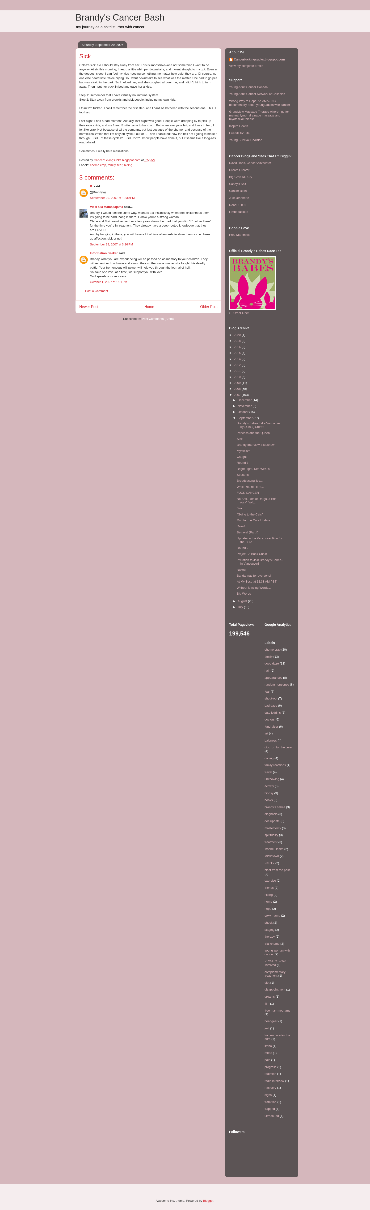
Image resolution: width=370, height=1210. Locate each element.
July (241, 607)
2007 (238, 395)
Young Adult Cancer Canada (248, 87)
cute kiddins (273, 712)
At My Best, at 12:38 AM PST (256, 581)
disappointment (275, 989)
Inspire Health (238, 126)
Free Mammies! (239, 234)
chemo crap (98, 165)
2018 (238, 341)
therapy (270, 936)
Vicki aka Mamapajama (106, 207)
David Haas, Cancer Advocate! (250, 163)
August (243, 601)
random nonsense (277, 684)
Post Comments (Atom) (158, 319)
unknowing (272, 779)
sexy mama (272, 915)
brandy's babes (275, 807)
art (266, 733)
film (267, 1003)
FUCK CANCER (248, 492)
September (245, 418)
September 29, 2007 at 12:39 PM (112, 198)
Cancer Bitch (238, 191)
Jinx (239, 508)
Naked (241, 569)
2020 (238, 335)
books (269, 800)
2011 (238, 371)
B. (91, 186)
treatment (271, 842)
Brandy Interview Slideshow (255, 444)
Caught (242, 457)
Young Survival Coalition (245, 140)
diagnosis (271, 814)
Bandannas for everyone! (254, 575)
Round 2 (242, 548)
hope (268, 908)
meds (268, 1053)
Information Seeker (104, 253)
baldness (271, 740)
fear (119, 165)
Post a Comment (96, 291)
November (245, 406)
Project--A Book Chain (252, 554)
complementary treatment (275, 974)
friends (269, 887)
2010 (238, 377)
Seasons (243, 474)
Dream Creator (239, 170)
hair (267, 670)
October (243, 412)
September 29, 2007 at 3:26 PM (111, 244)
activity (269, 786)
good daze (272, 663)
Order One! (241, 313)
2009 (238, 383)
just (267, 1028)
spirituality (271, 835)
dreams (270, 996)
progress (271, 1067)
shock (269, 922)
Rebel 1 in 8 (237, 205)
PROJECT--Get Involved (275, 963)
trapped (270, 1109)
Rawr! (241, 526)
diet (267, 982)
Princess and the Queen (253, 433)
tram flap (271, 1102)
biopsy (269, 793)
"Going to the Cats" (250, 514)
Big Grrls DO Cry (240, 177)
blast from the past (277, 870)
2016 (238, 347)
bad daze (271, 705)
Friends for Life (239, 133)
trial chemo (272, 943)
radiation (270, 1074)
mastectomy (273, 828)
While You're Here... (250, 487)
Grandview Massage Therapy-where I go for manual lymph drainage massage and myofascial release (259, 115)
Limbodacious (238, 212)
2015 (238, 353)
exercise (270, 880)
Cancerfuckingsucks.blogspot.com (259, 59)
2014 (238, 359)
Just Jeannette (239, 198)
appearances (273, 677)
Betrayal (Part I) (247, 532)
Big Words (244, 593)
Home (149, 307)
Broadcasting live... (250, 480)
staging (269, 929)
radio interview (274, 1081)
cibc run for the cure (278, 747)
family (112, 165)
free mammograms (277, 1010)
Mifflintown (272, 856)
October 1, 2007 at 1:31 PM (108, 282)
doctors (270, 719)
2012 (238, 365)
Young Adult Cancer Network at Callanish (257, 94)
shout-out (271, 698)
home (268, 901)
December (245, 400)
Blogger (208, 1200)
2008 (238, 388)
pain (267, 1060)
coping (269, 758)
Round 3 (242, 462)
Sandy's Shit (237, 184)
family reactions (275, 765)
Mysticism (243, 451)
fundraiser (271, 726)
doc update (272, 821)
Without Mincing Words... (254, 587)
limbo (268, 1046)
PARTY (269, 863)
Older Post (209, 307)
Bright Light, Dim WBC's (253, 469)
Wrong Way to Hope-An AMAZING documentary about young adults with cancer (259, 103)
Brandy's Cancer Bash (120, 17)
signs (268, 1095)
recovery (270, 1088)
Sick (240, 439)
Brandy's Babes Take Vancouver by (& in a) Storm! (259, 425)
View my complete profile (246, 66)
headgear (271, 1021)
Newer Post (88, 307)
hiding (128, 165)
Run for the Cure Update (253, 520)
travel (268, 772)
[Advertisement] (103, 335)
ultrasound (272, 1116)
